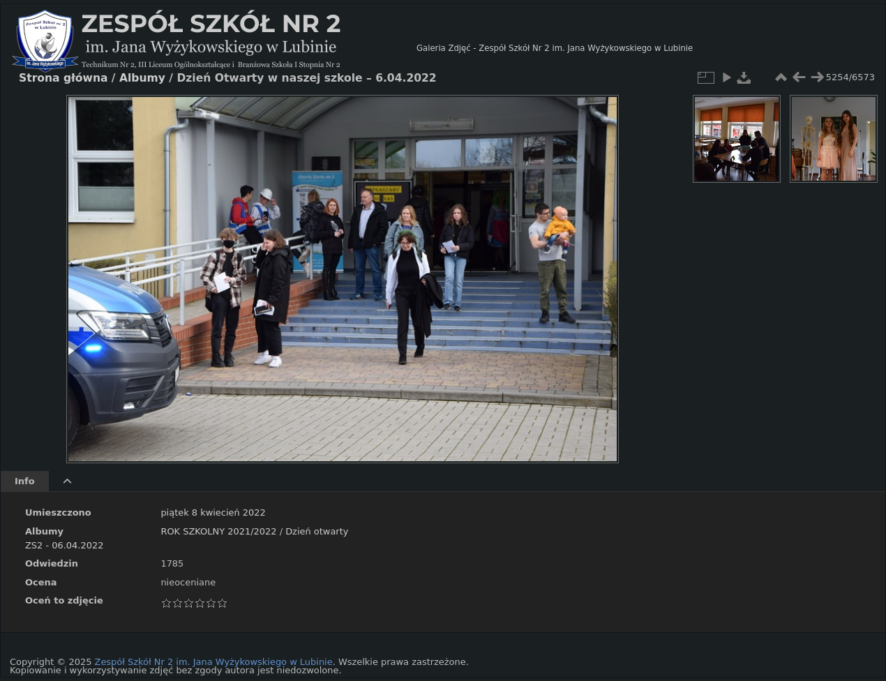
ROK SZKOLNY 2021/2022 (218, 531)
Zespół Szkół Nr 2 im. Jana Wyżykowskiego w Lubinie (214, 662)
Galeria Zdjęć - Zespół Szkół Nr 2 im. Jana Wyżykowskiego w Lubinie (554, 48)
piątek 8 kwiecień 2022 (212, 512)
